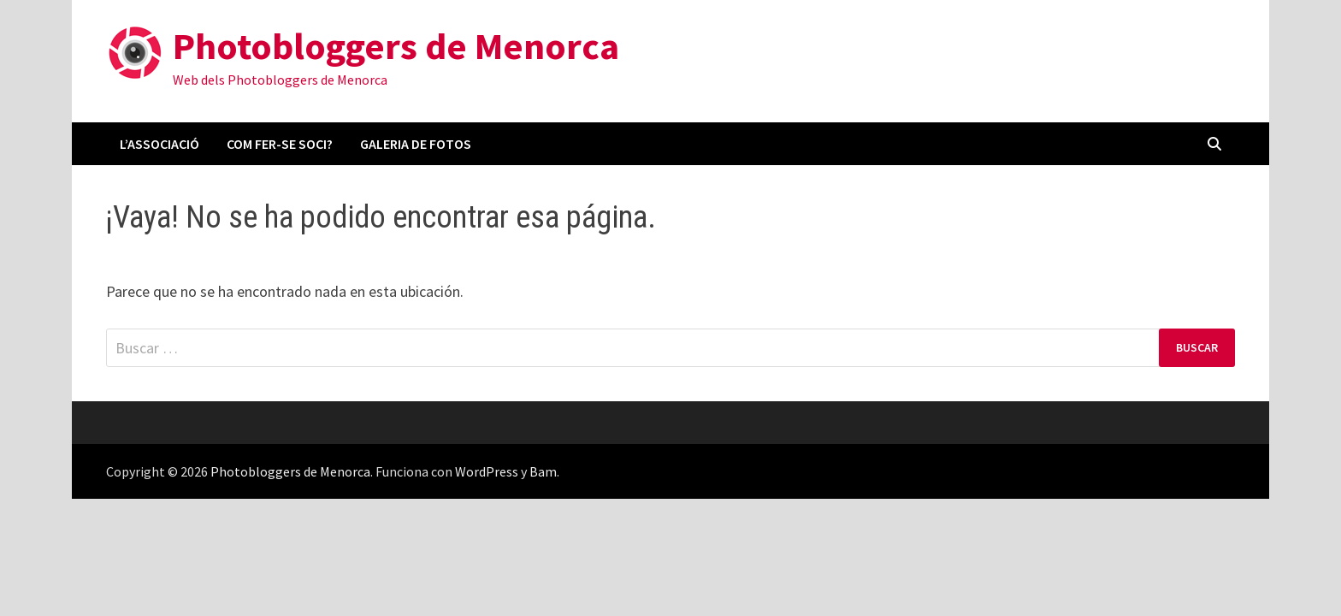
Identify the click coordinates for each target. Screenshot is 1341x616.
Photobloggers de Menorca (396, 45)
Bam (543, 471)
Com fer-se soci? (280, 143)
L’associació (159, 143)
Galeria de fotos (415, 143)
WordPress (486, 471)
